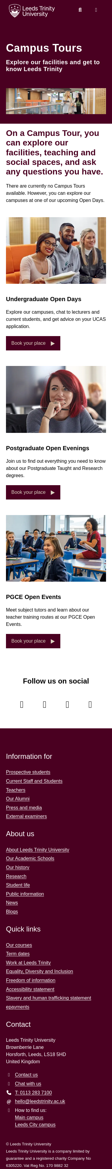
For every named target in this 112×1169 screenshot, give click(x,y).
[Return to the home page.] (32, 11)
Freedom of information (30, 980)
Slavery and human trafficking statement (48, 998)
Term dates (18, 953)
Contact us (26, 1074)
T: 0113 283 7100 (33, 1092)
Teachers (15, 790)
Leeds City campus (35, 1124)
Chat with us (28, 1083)
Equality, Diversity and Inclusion (39, 971)
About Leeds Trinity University (37, 849)
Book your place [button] (29, 343)
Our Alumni (18, 798)
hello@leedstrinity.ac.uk (40, 1101)
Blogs (12, 911)
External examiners (26, 816)
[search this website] (80, 9)
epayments (17, 1006)
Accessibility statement (30, 989)
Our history (17, 867)
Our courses (19, 945)
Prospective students (28, 772)
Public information (25, 894)
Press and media (24, 807)
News (12, 902)
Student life (18, 885)
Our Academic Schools (30, 858)
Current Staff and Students (34, 781)
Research (16, 876)
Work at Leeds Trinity (28, 962)
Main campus (29, 1117)
